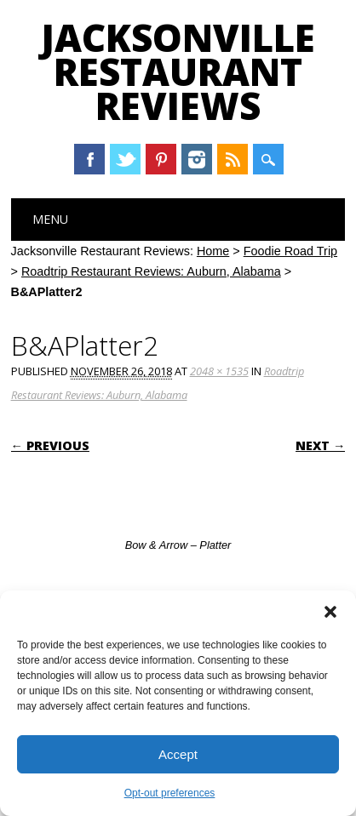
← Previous (50, 445)
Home (213, 251)
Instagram (196, 159)
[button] (330, 611)
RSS (232, 159)
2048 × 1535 (219, 371)
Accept (178, 754)
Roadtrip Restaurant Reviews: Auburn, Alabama (151, 271)
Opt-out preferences (169, 793)
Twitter (125, 159)
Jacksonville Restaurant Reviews (178, 71)
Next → (320, 445)
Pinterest (161, 159)
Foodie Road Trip (290, 251)
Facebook (89, 159)
